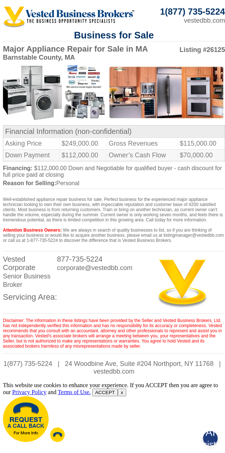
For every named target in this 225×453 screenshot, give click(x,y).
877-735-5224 (80, 259)
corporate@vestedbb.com (94, 268)
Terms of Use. (74, 392)
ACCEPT (105, 392)
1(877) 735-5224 (28, 363)
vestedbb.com (204, 20)
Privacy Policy (29, 392)
